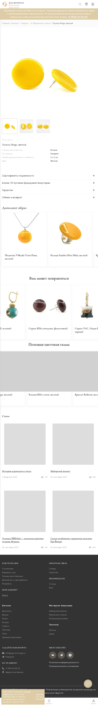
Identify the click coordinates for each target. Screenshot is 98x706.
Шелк (51, 637)
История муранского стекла (16, 474)
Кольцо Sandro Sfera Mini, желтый (70, 256)
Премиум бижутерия (11, 641)
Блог (51, 591)
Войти (5, 598)
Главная (5, 23)
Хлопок (52, 633)
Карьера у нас (9, 576)
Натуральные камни (58, 622)
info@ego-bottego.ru (13, 656)
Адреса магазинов (12, 675)
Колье (5, 622)
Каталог (15, 23)
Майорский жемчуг (60, 474)
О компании (7, 572)
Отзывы (52, 572)
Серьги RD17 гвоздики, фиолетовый (42, 332)
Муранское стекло (42, 23)
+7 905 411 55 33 (11, 672)
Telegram (8, 660)
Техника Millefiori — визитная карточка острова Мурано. (23, 543)
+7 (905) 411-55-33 (77, 17)
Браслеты (6, 614)
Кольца (5, 625)
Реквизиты (7, 587)
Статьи (52, 587)
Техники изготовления (12, 579)
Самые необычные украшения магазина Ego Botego (71, 543)
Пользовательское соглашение (64, 669)
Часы (4, 637)
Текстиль (6, 633)
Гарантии (53, 576)
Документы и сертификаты (14, 583)
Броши (5, 618)
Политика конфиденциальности (64, 666)
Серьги (24, 23)
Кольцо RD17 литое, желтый (45, 397)
